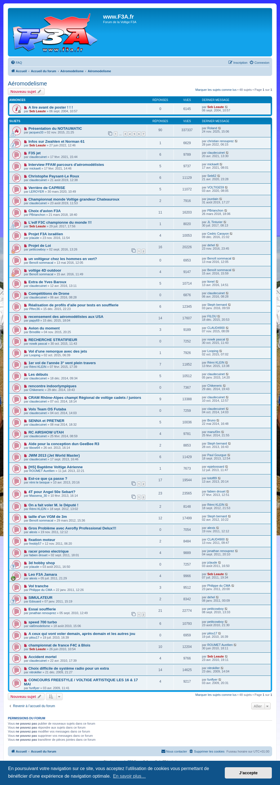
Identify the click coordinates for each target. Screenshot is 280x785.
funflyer (34, 688)
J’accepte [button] (248, 773)
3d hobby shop (41, 563)
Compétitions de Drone (48, 293)
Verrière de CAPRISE (46, 188)
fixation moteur (41, 540)
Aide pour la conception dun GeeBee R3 (63, 444)
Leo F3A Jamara (42, 574)
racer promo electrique (48, 551)
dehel (211, 245)
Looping (34, 355)
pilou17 (34, 637)
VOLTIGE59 (215, 187)
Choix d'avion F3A (44, 211)
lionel (211, 281)
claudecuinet (38, 157)
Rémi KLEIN (37, 366)
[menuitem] (16, 62)
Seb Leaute (37, 111)
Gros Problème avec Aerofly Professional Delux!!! (72, 528)
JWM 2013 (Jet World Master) (54, 455)
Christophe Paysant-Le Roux (53, 176)
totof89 (212, 478)
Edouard (35, 601)
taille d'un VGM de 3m (47, 516)
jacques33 (36, 132)
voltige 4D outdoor (44, 270)
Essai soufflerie (42, 609)
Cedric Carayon (218, 233)
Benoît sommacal (41, 262)
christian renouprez (220, 141)
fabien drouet (216, 491)
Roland (212, 128)
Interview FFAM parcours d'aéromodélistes (66, 164)
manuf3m (213, 432)
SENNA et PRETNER (46, 421)
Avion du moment (44, 328)
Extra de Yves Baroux (47, 282)
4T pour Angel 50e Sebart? (51, 492)
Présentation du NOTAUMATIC (55, 128)
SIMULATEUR (40, 597)
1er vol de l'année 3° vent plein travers (62, 363)
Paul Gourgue (216, 455)
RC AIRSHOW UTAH (46, 432)
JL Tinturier (215, 222)
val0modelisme (39, 626)
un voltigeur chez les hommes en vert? (62, 259)
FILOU (211, 316)
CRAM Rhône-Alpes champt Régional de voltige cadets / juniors (84, 397)
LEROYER (36, 191)
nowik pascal (38, 343)
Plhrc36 (34, 309)
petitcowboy (37, 249)
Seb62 (211, 175)
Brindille (34, 332)
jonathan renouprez (220, 551)
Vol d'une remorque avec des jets (57, 351)
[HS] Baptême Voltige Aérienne (55, 467)
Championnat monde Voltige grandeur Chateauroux (73, 199)
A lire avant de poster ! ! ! (50, 107)
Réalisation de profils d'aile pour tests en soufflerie (73, 305)
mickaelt (35, 168)
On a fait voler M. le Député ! (53, 505)
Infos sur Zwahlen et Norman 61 (56, 141)
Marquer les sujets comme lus (216, 89)
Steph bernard (217, 304)
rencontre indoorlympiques (52, 386)
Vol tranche (38, 586)
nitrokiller (35, 672)
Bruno (211, 420)
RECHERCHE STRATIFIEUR (52, 340)
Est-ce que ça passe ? (47, 478)
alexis (33, 532)
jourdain (212, 199)
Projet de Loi (39, 245)
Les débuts (38, 374)
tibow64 (34, 447)
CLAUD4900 (216, 327)
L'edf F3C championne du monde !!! (60, 222)
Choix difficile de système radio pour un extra (68, 668)
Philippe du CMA (40, 590)
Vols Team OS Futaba (47, 409)
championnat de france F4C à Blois (59, 645)
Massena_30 (38, 495)
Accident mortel (42, 657)
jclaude (34, 237)
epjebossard (215, 466)
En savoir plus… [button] (129, 776)
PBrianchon (37, 214)
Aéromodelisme (27, 83)
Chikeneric (36, 390)
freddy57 (35, 543)
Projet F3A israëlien (45, 234)
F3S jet (34, 153)
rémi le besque (39, 482)
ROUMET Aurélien (42, 470)
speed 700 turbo (42, 622)
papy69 (34, 320)
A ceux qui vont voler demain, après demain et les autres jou (81, 634)
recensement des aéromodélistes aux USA (65, 317)
